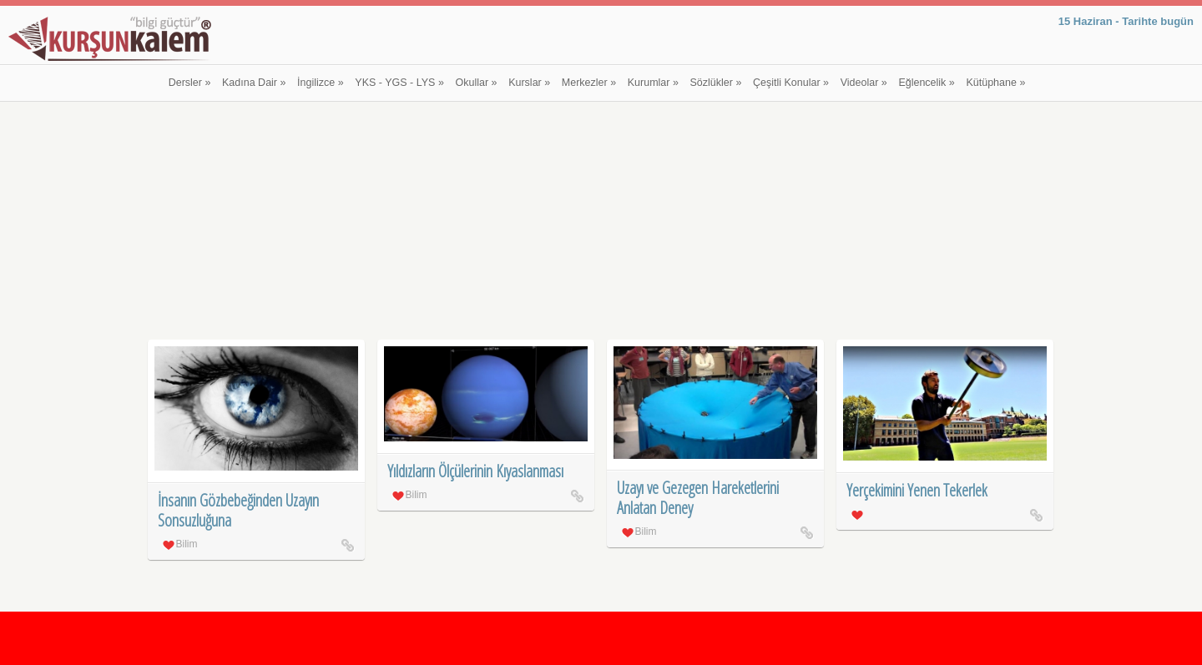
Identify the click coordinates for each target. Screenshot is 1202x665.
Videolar (864, 82)
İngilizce (320, 82)
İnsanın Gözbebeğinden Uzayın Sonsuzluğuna (238, 510)
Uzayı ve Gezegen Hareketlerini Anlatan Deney (698, 497)
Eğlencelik (926, 82)
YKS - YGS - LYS (399, 82)
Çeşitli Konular (791, 82)
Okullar (476, 82)
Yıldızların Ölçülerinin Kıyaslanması (475, 471)
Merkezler (589, 82)
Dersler (190, 82)
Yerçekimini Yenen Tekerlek (916, 490)
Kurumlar (653, 82)
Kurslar (529, 82)
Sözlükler (716, 82)
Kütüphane (995, 82)
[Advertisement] (601, 223)
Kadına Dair (253, 82)
